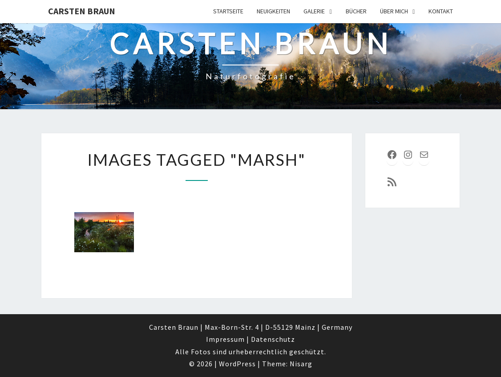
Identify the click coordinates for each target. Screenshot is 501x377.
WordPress (237, 363)
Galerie (314, 11)
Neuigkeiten (273, 11)
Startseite (228, 11)
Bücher (356, 11)
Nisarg (301, 363)
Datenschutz (273, 339)
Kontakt (440, 11)
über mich (394, 11)
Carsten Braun (81, 10)
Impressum (225, 339)
